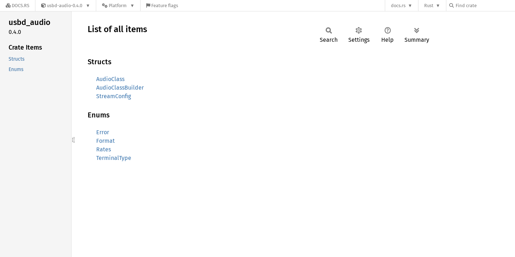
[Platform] (118, 5)
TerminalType (113, 158)
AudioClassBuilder (120, 87)
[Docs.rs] (17, 5)
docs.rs (398, 5)
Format (105, 140)
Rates (103, 149)
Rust (428, 5)
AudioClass (110, 79)
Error (102, 132)
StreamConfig (113, 96)
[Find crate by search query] (485, 5)
